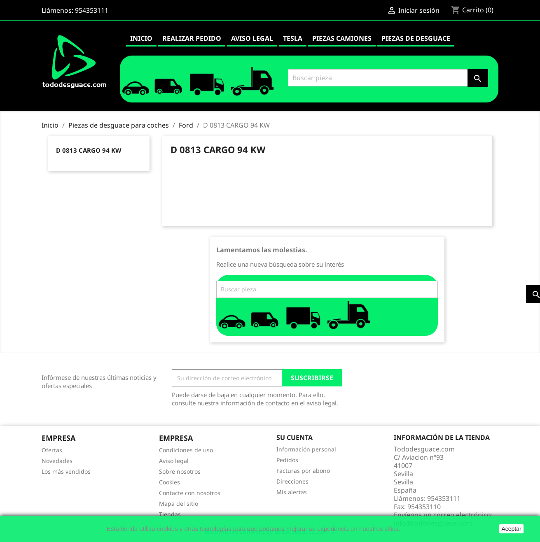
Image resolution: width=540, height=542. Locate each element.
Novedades (57, 461)
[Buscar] (387, 77)
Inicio (141, 38)
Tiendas (170, 514)
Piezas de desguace (415, 38)
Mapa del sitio (178, 503)
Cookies (169, 482)
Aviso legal (252, 38)
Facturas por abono (303, 471)
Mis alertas (291, 492)
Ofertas (52, 450)
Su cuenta (294, 437)
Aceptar (511, 529)
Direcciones (292, 481)
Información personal (306, 449)
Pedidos (287, 460)
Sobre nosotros (180, 471)
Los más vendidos (66, 471)
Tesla (292, 38)
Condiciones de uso (186, 450)
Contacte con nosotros (189, 493)
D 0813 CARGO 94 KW (89, 150)
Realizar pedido (191, 38)
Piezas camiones (342, 38)
